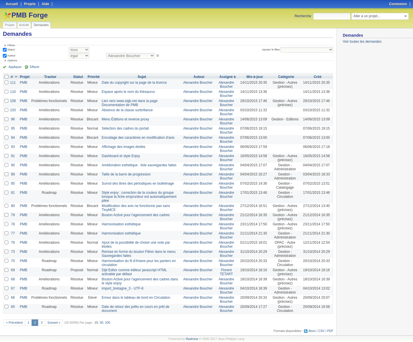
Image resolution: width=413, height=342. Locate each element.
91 (13, 156)
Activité (24, 25)
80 (13, 206)
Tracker (50, 77)
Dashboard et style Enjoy (121, 156)
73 (13, 252)
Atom (311, 331)
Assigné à (227, 77)
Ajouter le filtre (271, 49)
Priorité (93, 77)
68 (13, 279)
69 (13, 270)
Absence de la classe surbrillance (127, 110)
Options (12, 60)
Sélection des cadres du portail (125, 128)
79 (13, 215)
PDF (330, 331)
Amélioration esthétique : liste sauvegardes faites (139, 165)
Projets (10, 25)
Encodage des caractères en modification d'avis (138, 138)
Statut (11, 49)
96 (13, 119)
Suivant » (53, 322)
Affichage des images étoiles (124, 147)
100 (107, 322)
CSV (321, 331)
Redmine (192, 339)
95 (13, 128)
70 (13, 261)
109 (13, 101)
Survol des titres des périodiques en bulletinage (138, 183)
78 (13, 224)
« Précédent (14, 322)
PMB (23, 83)
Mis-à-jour (255, 77)
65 (13, 307)
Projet (25, 77)
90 (13, 165)
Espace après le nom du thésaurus (128, 92)
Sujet (142, 77)
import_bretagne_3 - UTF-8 (122, 288)
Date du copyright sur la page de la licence (134, 83)
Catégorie (286, 77)
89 (13, 174)
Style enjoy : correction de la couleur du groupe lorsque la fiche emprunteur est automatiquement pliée (139, 197)
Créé (318, 77)
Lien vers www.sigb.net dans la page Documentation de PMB (130, 103)
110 (13, 92)
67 (13, 288)
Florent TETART (226, 272)
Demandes (41, 25)
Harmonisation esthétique (121, 224)
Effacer (35, 67)
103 (13, 110)
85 (13, 183)
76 (13, 243)
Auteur (11, 55)
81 (13, 193)
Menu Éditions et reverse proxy (125, 119)
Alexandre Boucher (198, 83)
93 (13, 147)
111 (13, 83)
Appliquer (15, 67)
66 (13, 298)
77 (13, 233)
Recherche (303, 16)
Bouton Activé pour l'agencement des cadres (136, 215)
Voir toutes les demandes (362, 42)
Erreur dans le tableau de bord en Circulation (136, 298)
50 (101, 322)
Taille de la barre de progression (126, 174)
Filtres (11, 45)
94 (13, 138)
